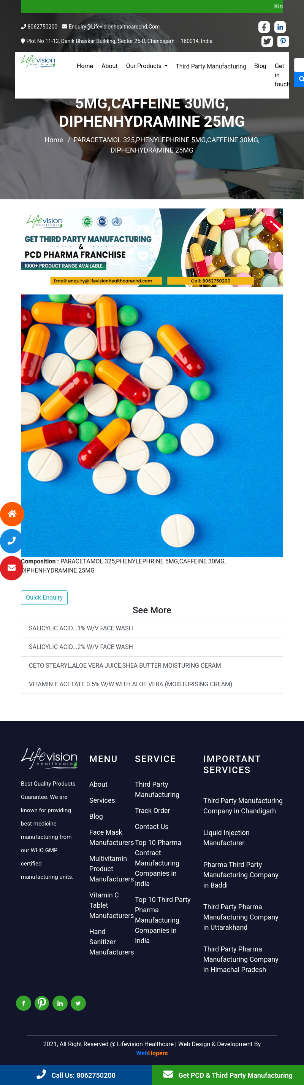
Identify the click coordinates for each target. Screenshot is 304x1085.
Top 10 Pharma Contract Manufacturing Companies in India (158, 863)
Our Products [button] (144, 66)
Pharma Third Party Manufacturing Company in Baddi (241, 875)
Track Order (152, 811)
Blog (260, 66)
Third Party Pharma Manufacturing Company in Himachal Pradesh (241, 959)
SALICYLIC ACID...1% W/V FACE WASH (81, 628)
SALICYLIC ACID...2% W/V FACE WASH (81, 647)
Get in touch (282, 75)
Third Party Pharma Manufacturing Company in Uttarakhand (241, 917)
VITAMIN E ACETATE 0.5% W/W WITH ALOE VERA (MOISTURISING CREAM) (131, 684)
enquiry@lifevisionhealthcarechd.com (114, 27)
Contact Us (151, 826)
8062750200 (42, 27)
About (109, 66)
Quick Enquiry (44, 597)
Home (85, 66)
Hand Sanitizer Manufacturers (111, 942)
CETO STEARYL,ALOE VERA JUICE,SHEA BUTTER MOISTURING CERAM (125, 665)
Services (102, 800)
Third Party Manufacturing (211, 66)
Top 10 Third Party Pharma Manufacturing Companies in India (163, 920)
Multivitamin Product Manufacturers (111, 868)
